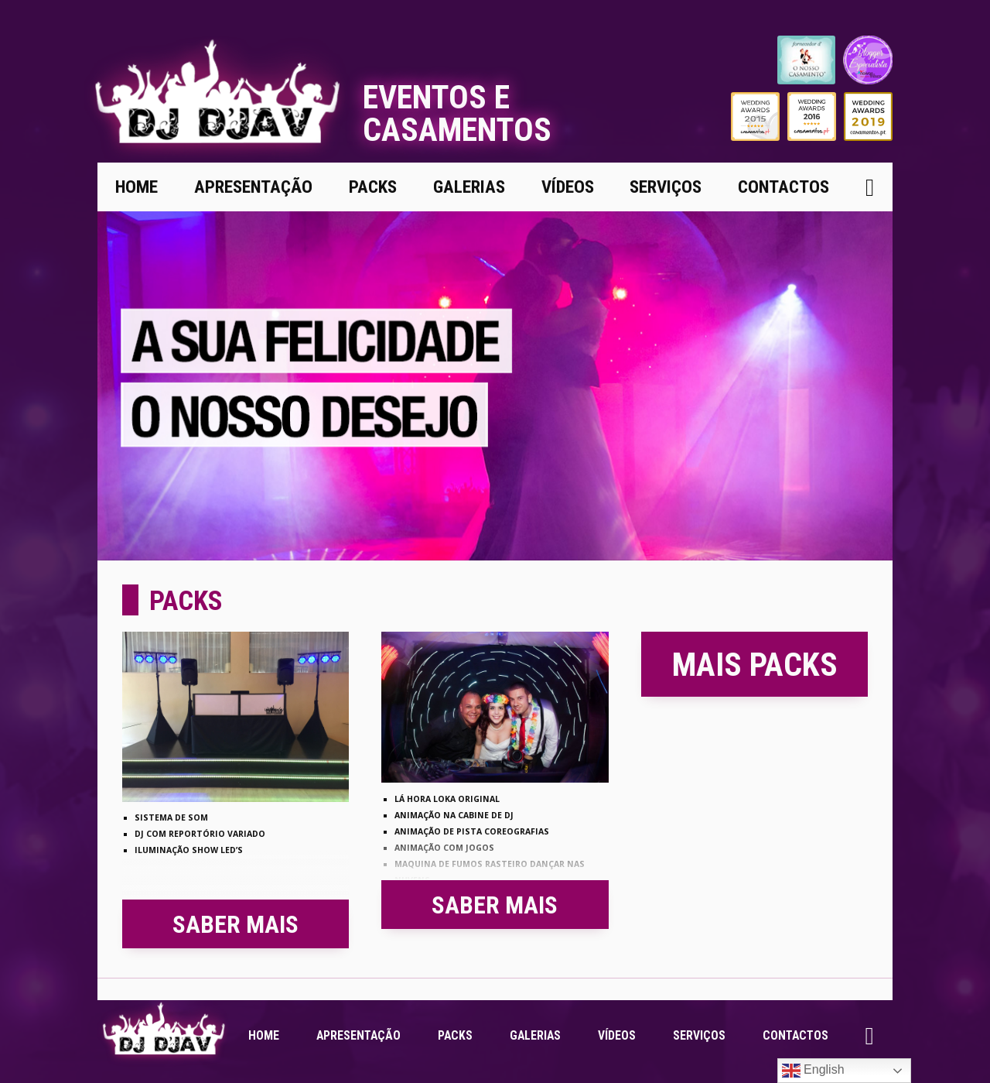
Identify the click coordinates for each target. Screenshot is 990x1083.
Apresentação (253, 187)
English (813, 1070)
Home (136, 187)
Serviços (666, 187)
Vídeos (567, 187)
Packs (373, 187)
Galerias (469, 187)
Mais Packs (755, 665)
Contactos (783, 187)
